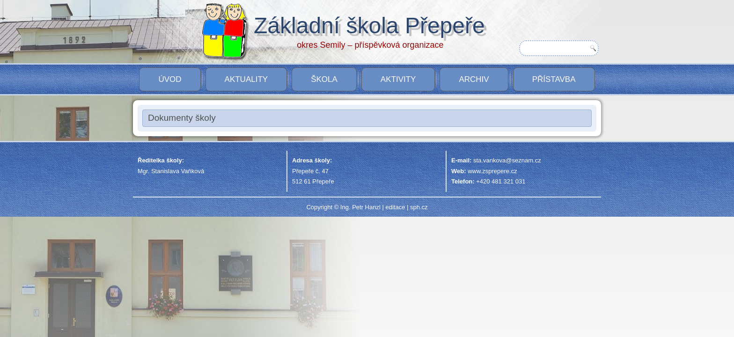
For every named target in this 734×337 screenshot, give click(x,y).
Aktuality (246, 79)
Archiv (474, 79)
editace (395, 207)
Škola (324, 79)
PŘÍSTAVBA (554, 79)
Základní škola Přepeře (383, 25)
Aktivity (398, 79)
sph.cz (419, 207)
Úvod (169, 79)
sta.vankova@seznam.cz (507, 160)
